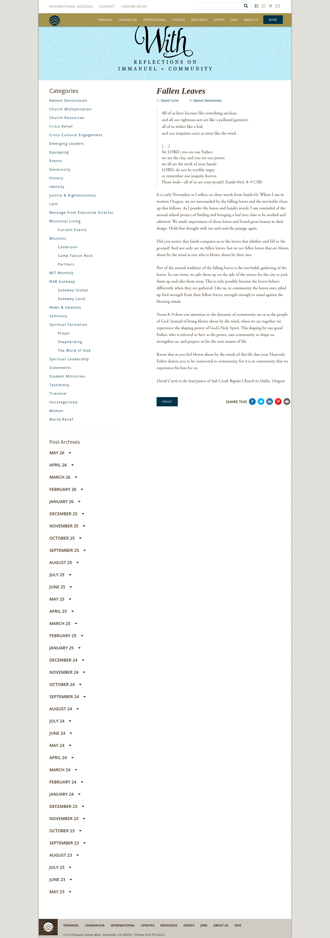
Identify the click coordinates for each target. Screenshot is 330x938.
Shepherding (70, 342)
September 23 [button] (67, 843)
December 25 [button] (66, 514)
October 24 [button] (65, 684)
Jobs (234, 20)
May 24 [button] (60, 745)
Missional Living (65, 221)
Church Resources (66, 117)
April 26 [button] (61, 465)
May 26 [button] (60, 453)
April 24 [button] (61, 757)
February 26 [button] (66, 489)
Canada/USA (127, 20)
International (154, 20)
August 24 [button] (64, 709)
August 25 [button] (64, 562)
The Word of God (74, 350)
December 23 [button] (66, 806)
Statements (60, 367)
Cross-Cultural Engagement (75, 135)
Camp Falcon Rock (75, 255)
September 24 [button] (67, 696)
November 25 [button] (67, 526)
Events (219, 20)
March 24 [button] (63, 770)
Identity (57, 186)
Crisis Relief (61, 126)
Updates (178, 20)
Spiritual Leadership (69, 359)
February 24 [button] (66, 782)
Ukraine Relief (134, 6)
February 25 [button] (66, 635)
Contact (107, 6)
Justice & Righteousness (72, 195)
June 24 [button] (60, 733)
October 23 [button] (65, 831)
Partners (66, 264)
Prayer (64, 333)
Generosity (60, 169)
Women (56, 410)
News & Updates (65, 307)
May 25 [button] (60, 599)
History (56, 178)
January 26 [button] (64, 501)
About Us (251, 20)
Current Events (72, 229)
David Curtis (170, 100)
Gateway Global (73, 290)
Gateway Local (72, 298)
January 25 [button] (64, 648)
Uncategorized (63, 402)
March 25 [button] (63, 623)
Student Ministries (67, 376)
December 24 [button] (66, 660)
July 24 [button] (60, 721)
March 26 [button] (63, 477)
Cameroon (67, 247)
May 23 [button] (60, 891)
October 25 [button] (65, 538)
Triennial (104, 20)
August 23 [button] (64, 855)
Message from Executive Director (81, 212)
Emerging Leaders (66, 143)
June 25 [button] (60, 587)
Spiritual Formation (68, 324)
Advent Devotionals (207, 100)
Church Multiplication (70, 109)
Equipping (59, 152)
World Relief (61, 419)
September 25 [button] (67, 550)
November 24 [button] (67, 672)
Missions (57, 238)
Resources (199, 20)
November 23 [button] (67, 818)
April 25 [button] (61, 611)
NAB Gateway (62, 281)
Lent (53, 204)
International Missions (71, 6)
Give (273, 20)
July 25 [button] (60, 574)
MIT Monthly (61, 273)
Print (167, 401)
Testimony (59, 385)
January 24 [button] (64, 794)
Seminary (58, 316)
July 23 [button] (60, 867)
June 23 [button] (60, 879)
